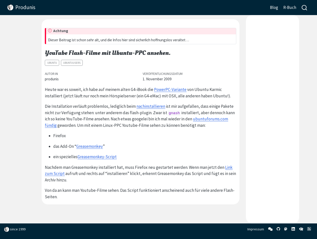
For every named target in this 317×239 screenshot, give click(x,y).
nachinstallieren (150, 106)
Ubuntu (52, 63)
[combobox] (305, 7)
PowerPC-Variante (170, 89)
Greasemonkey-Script (97, 156)
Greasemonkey (89, 146)
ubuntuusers (71, 63)
